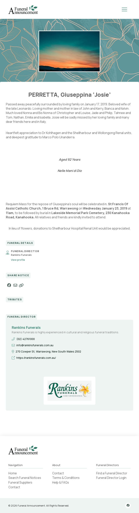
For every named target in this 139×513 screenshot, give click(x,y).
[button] (124, 9)
